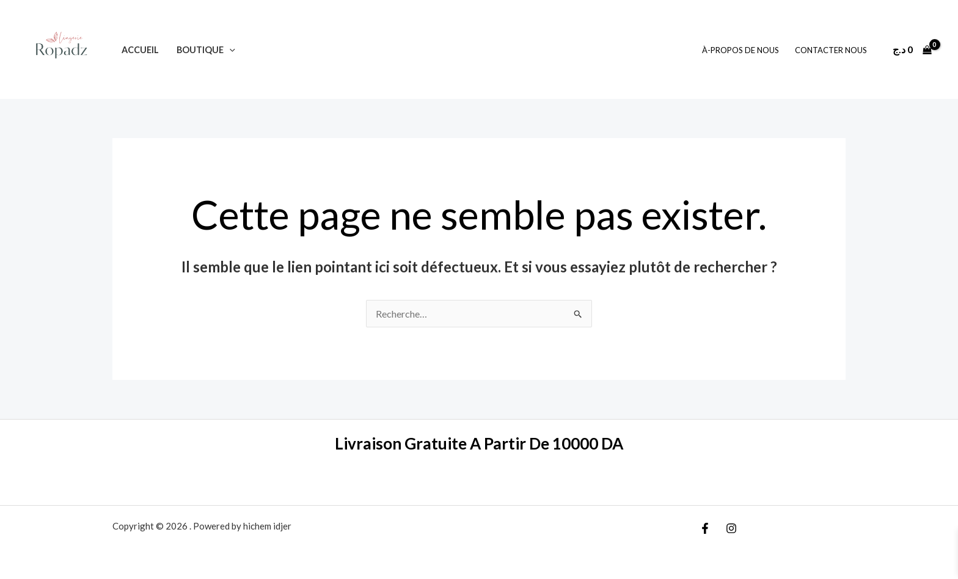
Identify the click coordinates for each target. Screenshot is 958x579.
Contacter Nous (831, 50)
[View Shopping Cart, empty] (912, 49)
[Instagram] (731, 528)
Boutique (206, 50)
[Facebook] (705, 528)
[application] (229, 50)
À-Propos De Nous (740, 50)
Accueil (140, 50)
